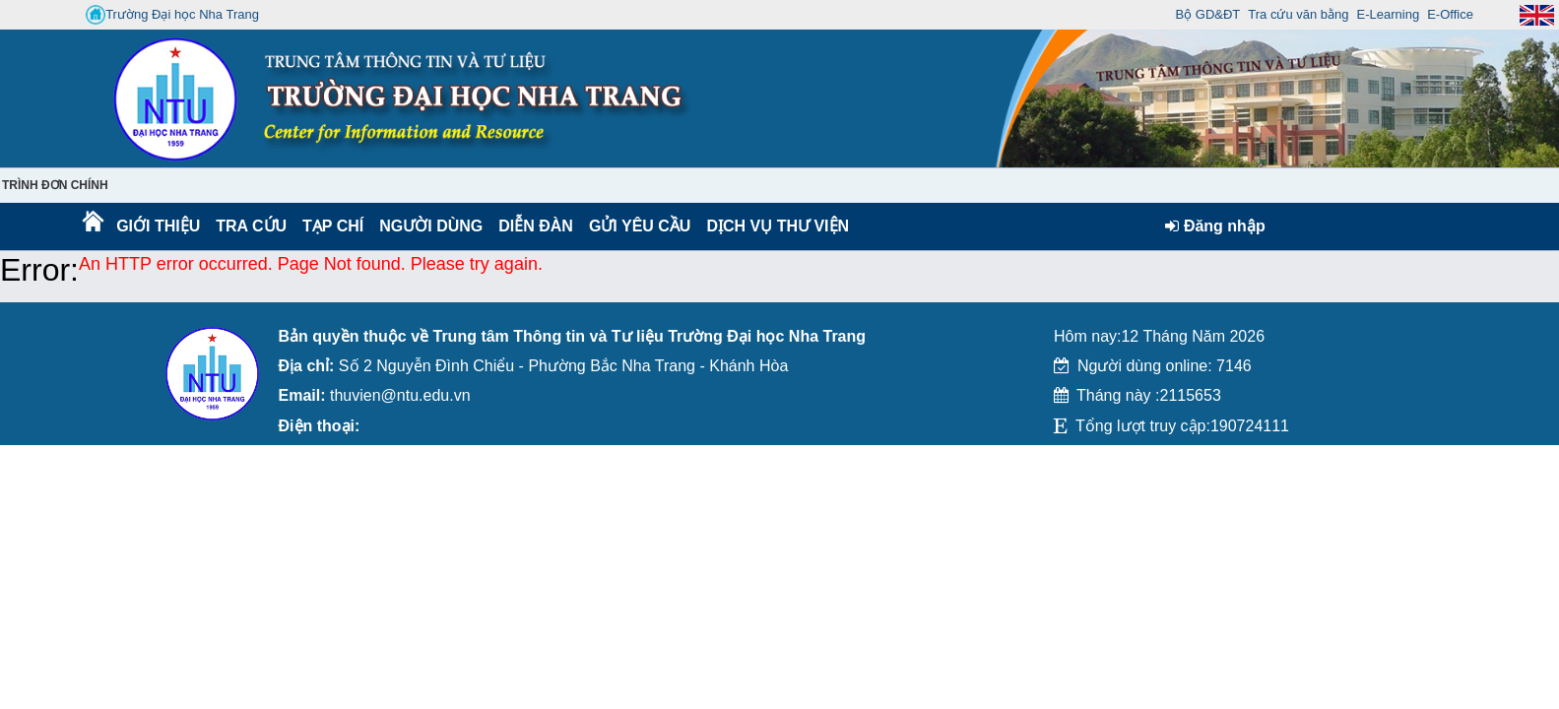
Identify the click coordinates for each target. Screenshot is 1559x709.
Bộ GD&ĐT (1208, 14)
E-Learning (1388, 14)
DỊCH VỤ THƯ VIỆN (773, 226)
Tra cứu (251, 226)
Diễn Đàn (535, 226)
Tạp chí (332, 226)
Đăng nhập (1215, 226)
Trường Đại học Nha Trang (172, 15)
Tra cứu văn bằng (1298, 14)
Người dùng (429, 226)
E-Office (1450, 14)
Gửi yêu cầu (640, 226)
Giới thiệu (157, 226)
